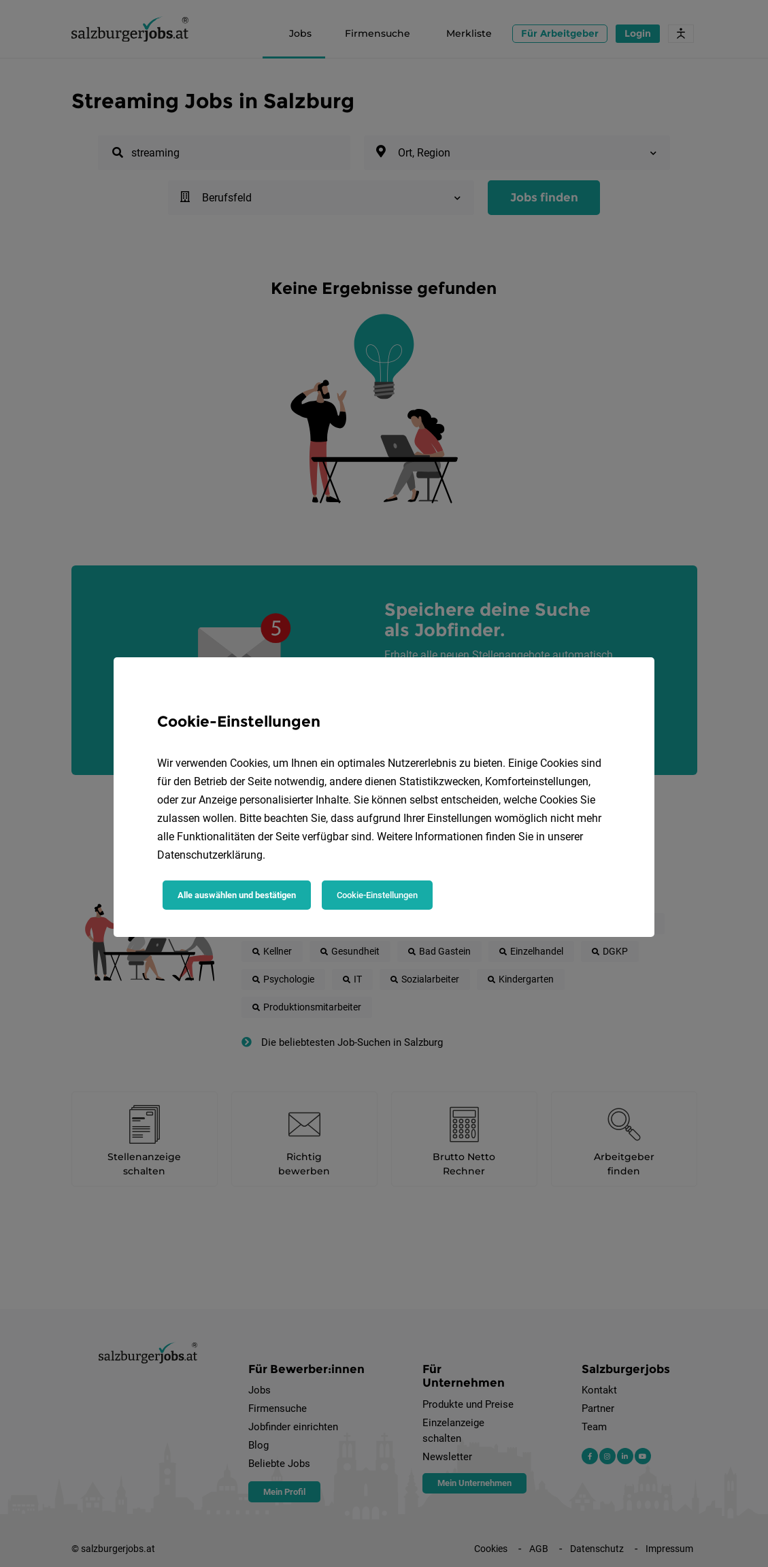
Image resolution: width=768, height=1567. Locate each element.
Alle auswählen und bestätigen (237, 895)
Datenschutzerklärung (210, 854)
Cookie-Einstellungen (377, 895)
